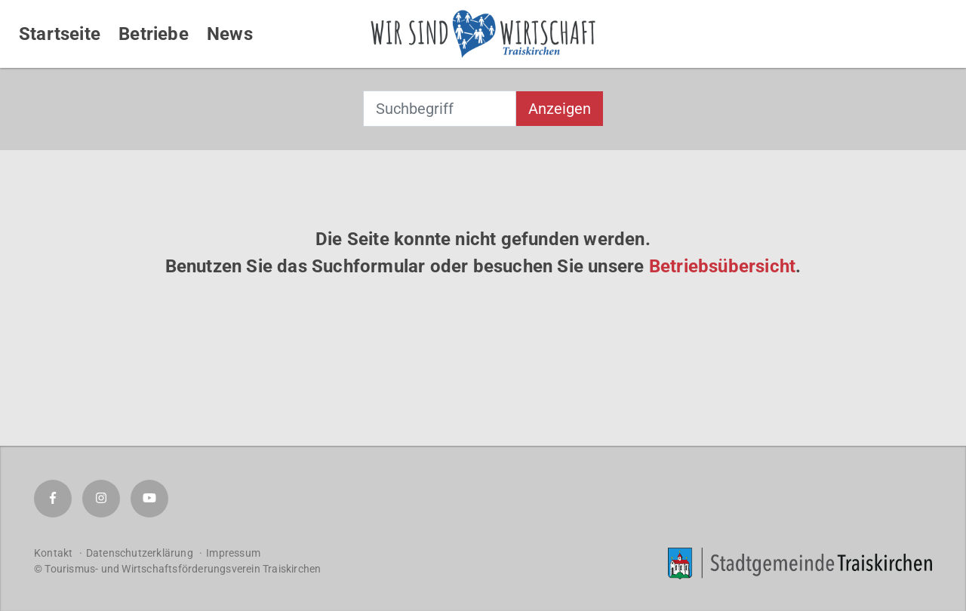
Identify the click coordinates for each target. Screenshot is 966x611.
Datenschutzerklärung (139, 553)
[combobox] (439, 109)
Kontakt (53, 553)
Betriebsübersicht (722, 266)
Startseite (59, 34)
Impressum (233, 553)
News (230, 34)
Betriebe (153, 34)
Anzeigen (559, 109)
